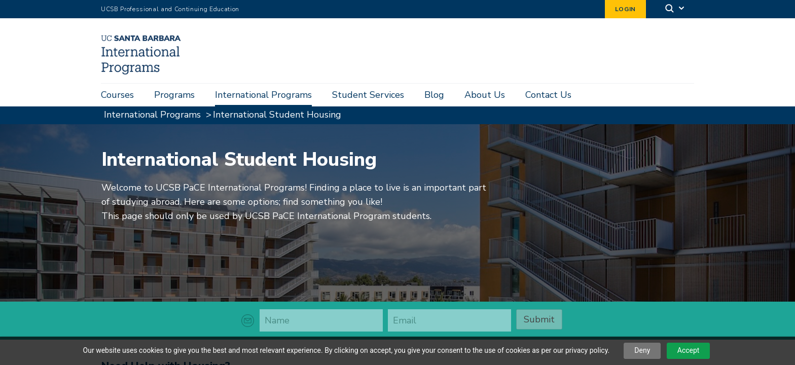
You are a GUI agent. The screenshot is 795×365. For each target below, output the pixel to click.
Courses (117, 95)
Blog (434, 95)
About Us (484, 95)
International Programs (263, 95)
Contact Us (548, 95)
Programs (174, 95)
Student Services (368, 95)
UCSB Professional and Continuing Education (170, 9)
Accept (688, 350)
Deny (642, 350)
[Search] (675, 9)
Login (625, 9)
